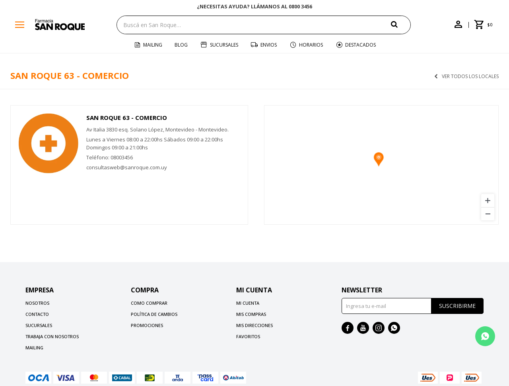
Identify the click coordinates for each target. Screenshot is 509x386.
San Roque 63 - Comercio (126, 117)
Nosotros (37, 303)
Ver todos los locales (470, 76)
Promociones (147, 325)
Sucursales (224, 44)
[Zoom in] (487, 200)
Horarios (311, 44)
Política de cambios (154, 314)
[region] (381, 165)
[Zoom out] (487, 213)
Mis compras (251, 314)
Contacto (37, 314)
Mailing (152, 44)
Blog (181, 44)
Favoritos (248, 336)
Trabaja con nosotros (52, 336)
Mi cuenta (247, 303)
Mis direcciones (254, 325)
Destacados (360, 44)
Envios (268, 44)
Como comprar (149, 303)
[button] (401, 24)
